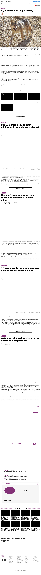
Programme (19, 3)
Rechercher (37, 3)
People (34, 559)
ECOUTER (37, 5)
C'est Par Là (27, 559)
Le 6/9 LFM (26, 557)
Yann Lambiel (27, 558)
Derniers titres (19, 558)
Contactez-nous (8, 1)
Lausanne (10, 558)
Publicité (2, 1)
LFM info (26, 556)
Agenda (34, 558)
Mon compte (36, 1)
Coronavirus (11, 556)
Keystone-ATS (7, 131)
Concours (34, 556)
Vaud (10, 559)
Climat (10, 557)
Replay (25, 3)
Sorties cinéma (35, 557)
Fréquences (19, 559)
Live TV (31, 3)
